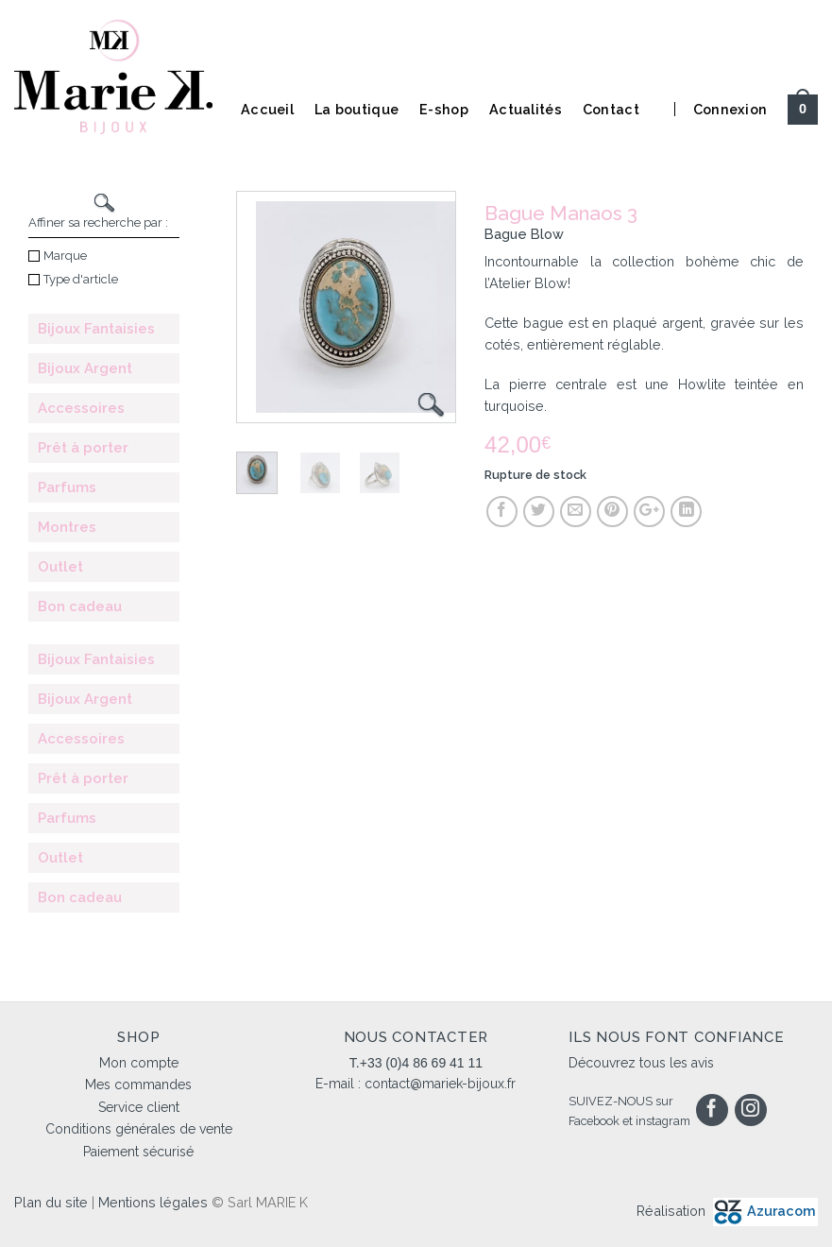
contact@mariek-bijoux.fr (440, 1083)
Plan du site (51, 1202)
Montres (67, 527)
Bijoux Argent (85, 368)
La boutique (356, 109)
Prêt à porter (83, 447)
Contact (611, 109)
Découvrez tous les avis (641, 1062)
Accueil (267, 109)
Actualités (525, 109)
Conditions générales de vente (138, 1128)
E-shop (443, 109)
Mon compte (138, 1062)
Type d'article (73, 279)
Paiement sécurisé (138, 1151)
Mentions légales (153, 1202)
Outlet (60, 566)
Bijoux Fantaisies (96, 328)
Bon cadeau (80, 606)
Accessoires (81, 408)
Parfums (67, 487)
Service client (138, 1107)
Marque (57, 255)
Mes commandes (138, 1084)
